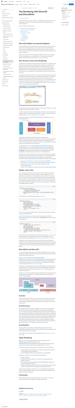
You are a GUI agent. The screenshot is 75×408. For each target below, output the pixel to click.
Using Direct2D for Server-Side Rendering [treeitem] (8, 72)
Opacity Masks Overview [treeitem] (7, 64)
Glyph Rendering (24, 38)
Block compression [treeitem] (6, 47)
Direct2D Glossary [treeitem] (5, 85)
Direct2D (34, 7)
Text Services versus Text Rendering (27, 29)
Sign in (72, 1)
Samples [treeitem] (3, 83)
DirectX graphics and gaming (27, 7)
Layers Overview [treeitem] (5, 39)
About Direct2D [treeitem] (4, 15)
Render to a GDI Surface (35, 263)
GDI (29, 20)
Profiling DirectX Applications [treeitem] (8, 45)
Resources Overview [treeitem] (6, 66)
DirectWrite (53, 20)
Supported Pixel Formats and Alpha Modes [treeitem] (8, 69)
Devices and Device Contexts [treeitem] (8, 34)
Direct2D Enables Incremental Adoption (28, 28)
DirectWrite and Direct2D (25, 32)
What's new (66, 4)
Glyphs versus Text (24, 31)
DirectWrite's (42, 269)
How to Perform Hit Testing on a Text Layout (34, 114)
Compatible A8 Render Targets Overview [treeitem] (8, 77)
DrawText (23, 34)
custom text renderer (52, 234)
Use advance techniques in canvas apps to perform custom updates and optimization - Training (35, 394)
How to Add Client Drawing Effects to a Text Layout (45, 238)
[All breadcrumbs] (20, 8)
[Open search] (70, 1)
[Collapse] (13, 7)
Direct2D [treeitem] (3, 11)
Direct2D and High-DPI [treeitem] (7, 28)
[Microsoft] (2, 1)
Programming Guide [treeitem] (6, 24)
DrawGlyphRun (25, 37)
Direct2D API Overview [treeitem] (7, 26)
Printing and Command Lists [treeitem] (7, 41)
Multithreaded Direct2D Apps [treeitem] (8, 43)
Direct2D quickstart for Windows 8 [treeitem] (7, 18)
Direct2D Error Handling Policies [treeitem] (7, 31)
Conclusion (23, 40)
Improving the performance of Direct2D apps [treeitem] (8, 36)
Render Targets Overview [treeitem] (7, 74)
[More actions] (55, 8)
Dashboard (71, 4)
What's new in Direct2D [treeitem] (6, 13)
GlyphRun (36, 180)
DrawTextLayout (25, 35)
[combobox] (7, 9)
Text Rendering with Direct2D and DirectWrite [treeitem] (8, 61)
